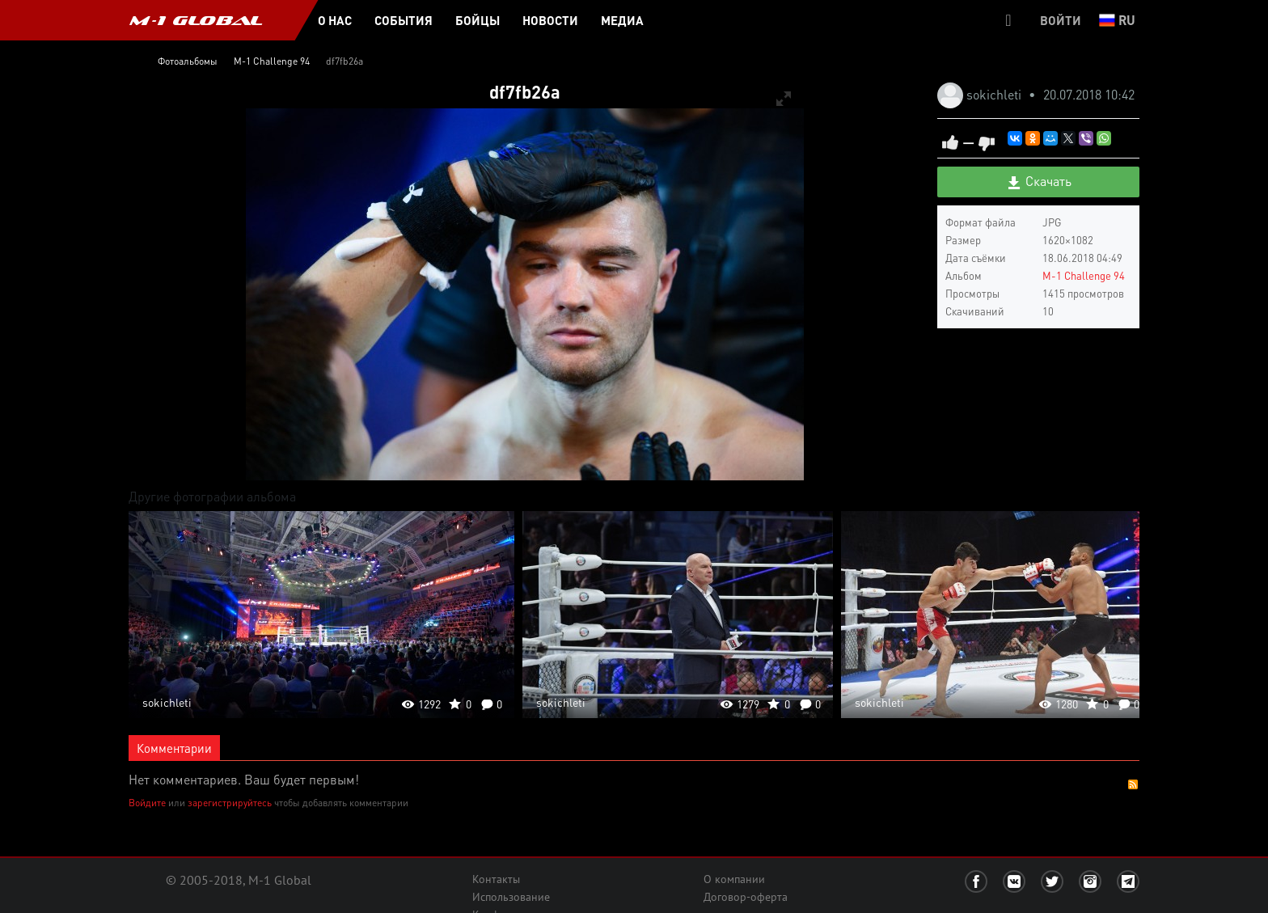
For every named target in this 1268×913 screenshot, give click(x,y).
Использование (511, 897)
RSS (1132, 784)
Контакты (496, 879)
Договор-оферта (746, 897)
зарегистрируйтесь (230, 803)
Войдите (147, 803)
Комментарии (174, 748)
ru (1117, 19)
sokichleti (995, 94)
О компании (734, 879)
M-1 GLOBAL (196, 20)
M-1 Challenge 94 (1083, 275)
